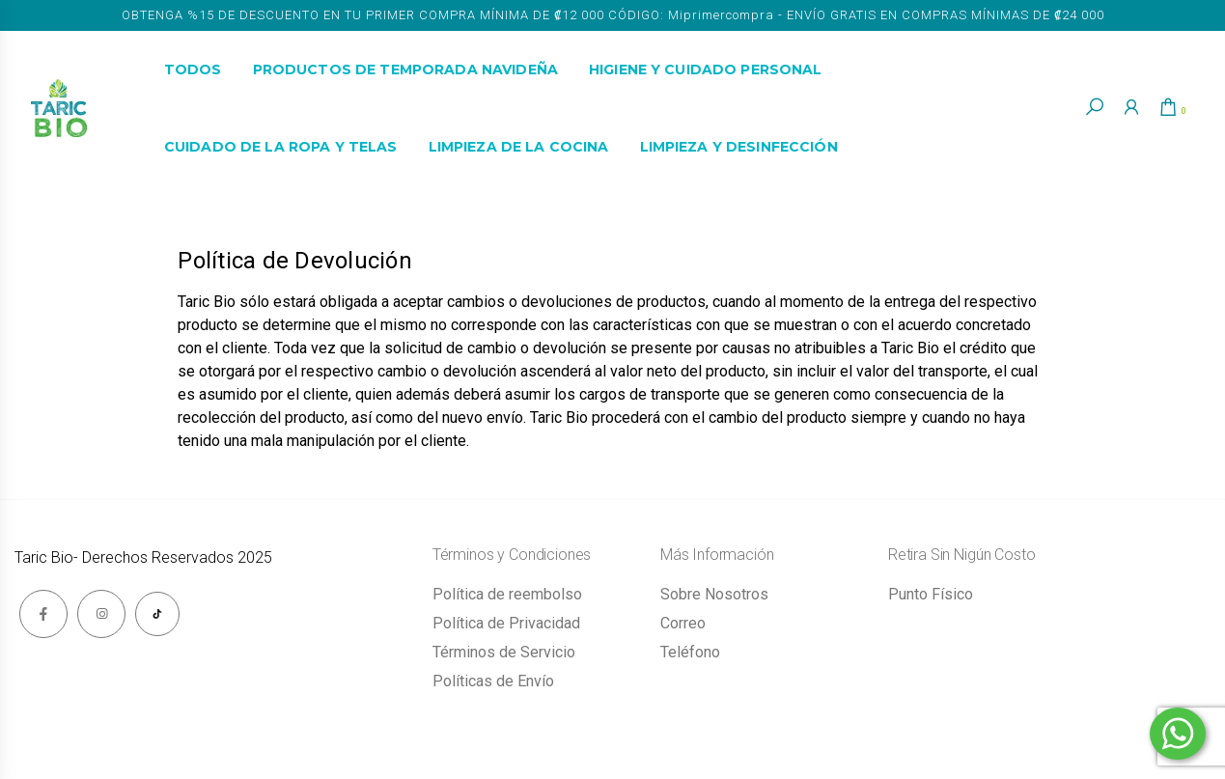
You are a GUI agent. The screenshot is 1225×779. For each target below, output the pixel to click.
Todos (193, 69)
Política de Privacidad (506, 623)
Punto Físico (930, 594)
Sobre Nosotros (714, 594)
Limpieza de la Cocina (519, 146)
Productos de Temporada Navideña (405, 69)
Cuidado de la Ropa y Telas (281, 146)
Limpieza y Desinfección (739, 146)
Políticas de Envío (493, 681)
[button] (1087, 107)
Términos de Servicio (503, 652)
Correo (683, 623)
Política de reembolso (507, 594)
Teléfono (690, 652)
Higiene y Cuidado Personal (705, 69)
